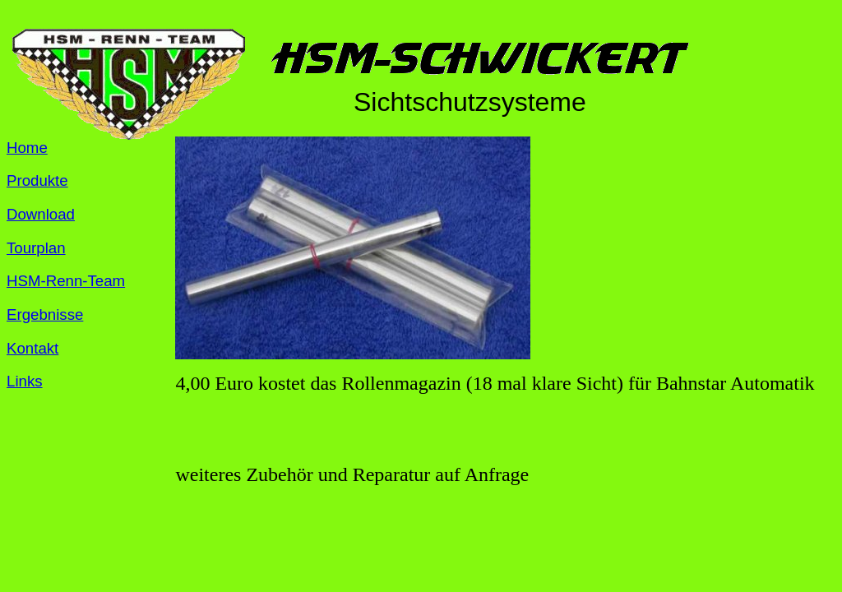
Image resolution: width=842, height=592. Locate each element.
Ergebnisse (45, 314)
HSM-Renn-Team (66, 280)
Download (41, 214)
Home (27, 147)
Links (25, 381)
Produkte (37, 180)
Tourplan (36, 248)
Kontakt (32, 348)
